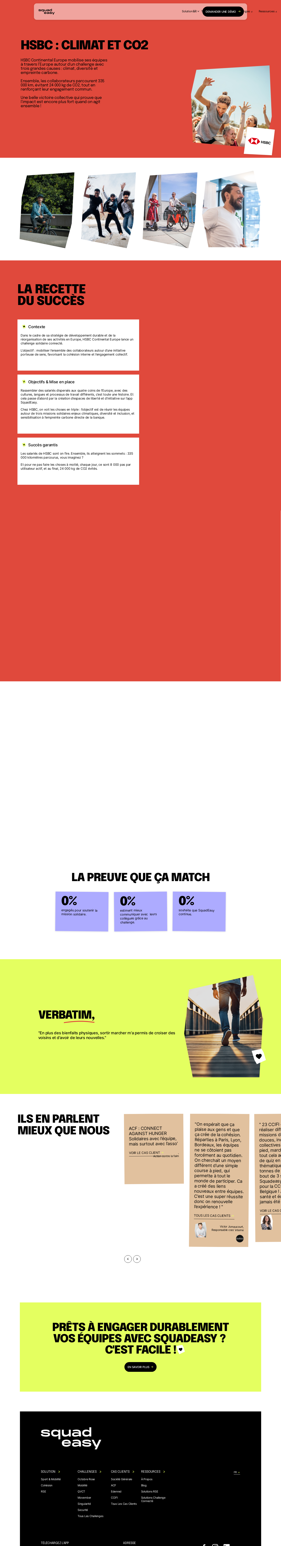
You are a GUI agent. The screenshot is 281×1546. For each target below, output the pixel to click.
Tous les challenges (90, 1516)
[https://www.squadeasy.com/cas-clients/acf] (154, 1148)
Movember (84, 1497)
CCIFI (114, 1497)
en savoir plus (141, 1367)
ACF (113, 1485)
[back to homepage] (46, 11)
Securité (83, 1510)
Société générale (121, 1479)
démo (223, 11)
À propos (146, 1479)
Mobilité (82, 1485)
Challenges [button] (157, 11)
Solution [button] (101, 11)
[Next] (137, 1259)
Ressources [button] (181, 11)
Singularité (84, 1503)
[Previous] (128, 1259)
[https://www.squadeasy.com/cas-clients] (219, 1180)
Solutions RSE (149, 1491)
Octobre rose (86, 1479)
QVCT (81, 1491)
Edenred (116, 1491)
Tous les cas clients (124, 1503)
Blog (144, 1485)
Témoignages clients (128, 11)
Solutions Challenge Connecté (153, 1499)
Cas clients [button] (123, 1471)
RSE (43, 1491)
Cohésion (46, 1485)
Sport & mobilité (51, 1479)
